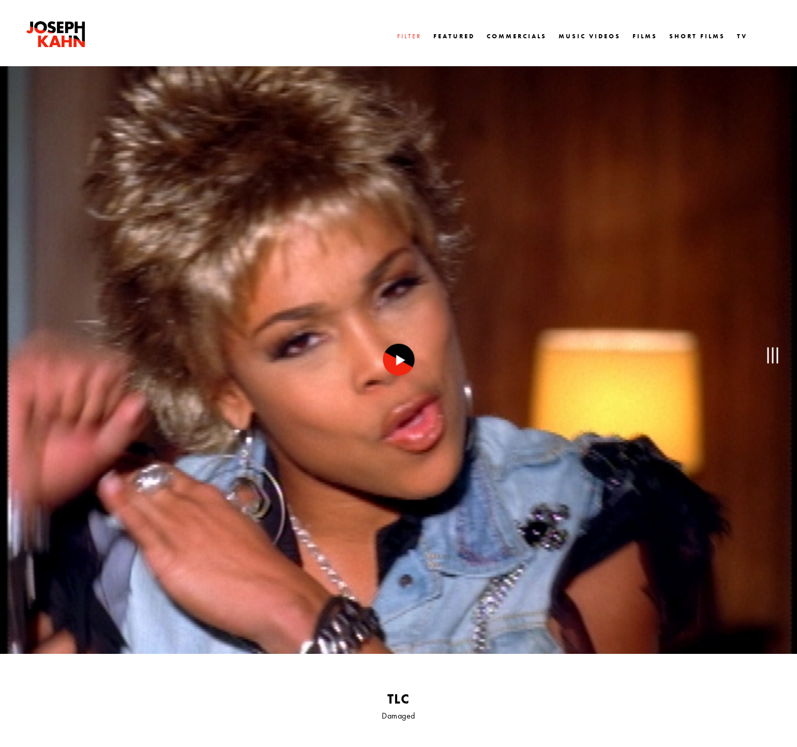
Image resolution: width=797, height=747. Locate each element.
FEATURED (454, 36)
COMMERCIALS (517, 36)
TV (742, 36)
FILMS (645, 36)
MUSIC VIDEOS (590, 36)
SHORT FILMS (697, 36)
